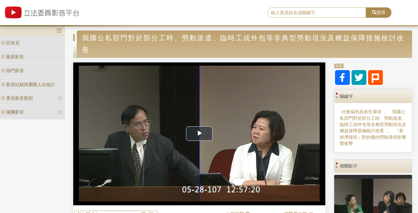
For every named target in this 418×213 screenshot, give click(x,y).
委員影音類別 (17, 98)
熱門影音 (12, 70)
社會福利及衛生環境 (361, 111)
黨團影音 (12, 111)
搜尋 (378, 12)
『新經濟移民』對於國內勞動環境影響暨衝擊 (373, 137)
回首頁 (10, 42)
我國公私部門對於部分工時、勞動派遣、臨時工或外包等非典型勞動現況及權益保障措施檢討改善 (373, 121)
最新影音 (12, 56)
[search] (316, 12)
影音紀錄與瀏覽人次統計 (28, 84)
